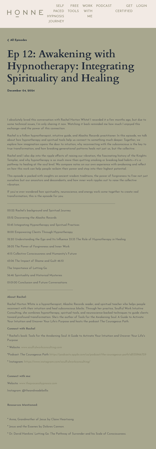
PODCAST (104, 6)
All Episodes (18, 40)
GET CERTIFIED (124, 8)
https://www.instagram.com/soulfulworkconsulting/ (57, 361)
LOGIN (141, 6)
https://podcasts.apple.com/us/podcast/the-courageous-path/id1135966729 (97, 354)
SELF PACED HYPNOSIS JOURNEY (55, 13)
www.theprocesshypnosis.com (38, 383)
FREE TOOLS (73, 8)
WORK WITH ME (87, 11)
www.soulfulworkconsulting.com (41, 347)
